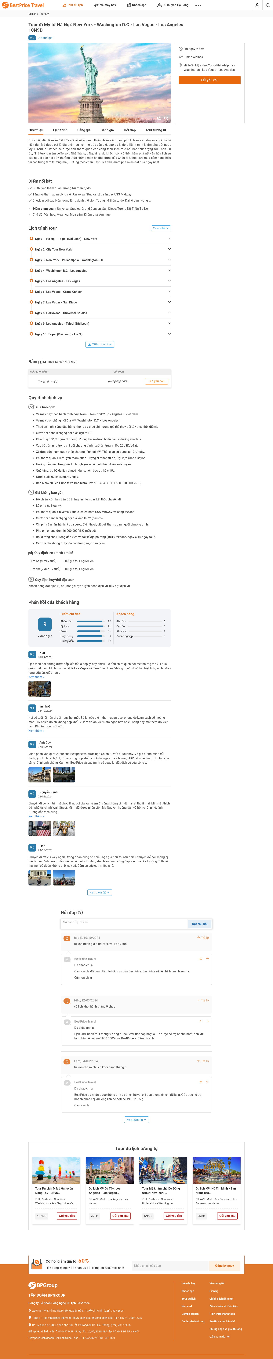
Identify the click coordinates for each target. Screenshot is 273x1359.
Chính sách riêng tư (221, 1298)
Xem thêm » (36, 677)
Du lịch (32, 13)
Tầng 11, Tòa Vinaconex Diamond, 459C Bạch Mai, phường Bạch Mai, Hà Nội (77, 1317)
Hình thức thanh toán (222, 1313)
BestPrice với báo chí (222, 1321)
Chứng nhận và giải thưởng (225, 1329)
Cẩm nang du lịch (219, 1336)
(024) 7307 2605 (132, 1317)
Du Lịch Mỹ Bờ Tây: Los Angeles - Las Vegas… (104, 1191)
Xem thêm (100, 892)
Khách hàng (125, 614)
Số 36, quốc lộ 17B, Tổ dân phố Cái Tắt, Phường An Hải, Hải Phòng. (71, 1325)
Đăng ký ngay (224, 1266)
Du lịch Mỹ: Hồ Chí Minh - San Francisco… (216, 1191)
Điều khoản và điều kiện (223, 1306)
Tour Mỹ (44, 13)
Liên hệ (213, 1291)
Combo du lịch (190, 1313)
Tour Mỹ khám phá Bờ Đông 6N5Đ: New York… (161, 1191)
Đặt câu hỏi (199, 924)
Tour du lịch (73, 5)
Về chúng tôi (216, 1283)
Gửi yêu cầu (210, 80)
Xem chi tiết (161, 228)
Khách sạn (136, 5)
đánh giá (45, 38)
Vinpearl (187, 1306)
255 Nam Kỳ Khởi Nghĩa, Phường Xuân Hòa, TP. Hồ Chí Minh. (67, 1310)
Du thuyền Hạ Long (172, 5)
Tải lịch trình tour (100, 344)
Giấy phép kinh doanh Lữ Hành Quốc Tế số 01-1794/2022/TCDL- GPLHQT (71, 1337)
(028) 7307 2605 (114, 1310)
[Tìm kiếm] (268, 5)
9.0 (32, 38)
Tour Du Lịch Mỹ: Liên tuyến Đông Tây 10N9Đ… (54, 1191)
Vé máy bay (105, 5)
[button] (32, 83)
